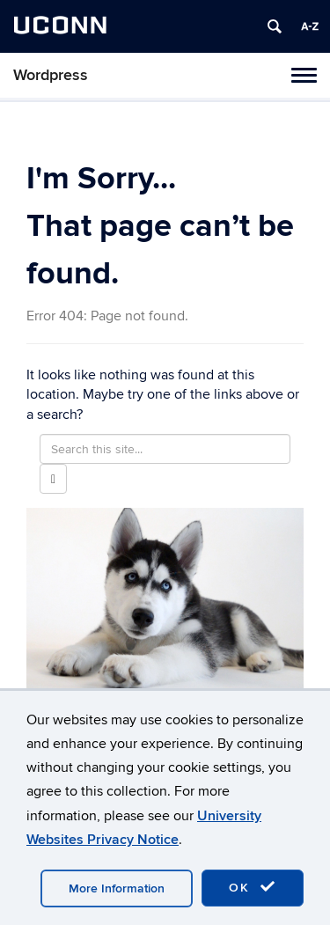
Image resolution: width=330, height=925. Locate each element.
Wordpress (50, 75)
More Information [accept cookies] (117, 888)
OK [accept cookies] (252, 887)
